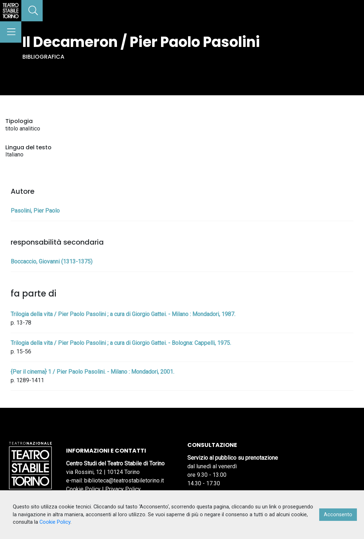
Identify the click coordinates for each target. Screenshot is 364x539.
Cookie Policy (83, 489)
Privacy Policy (123, 489)
